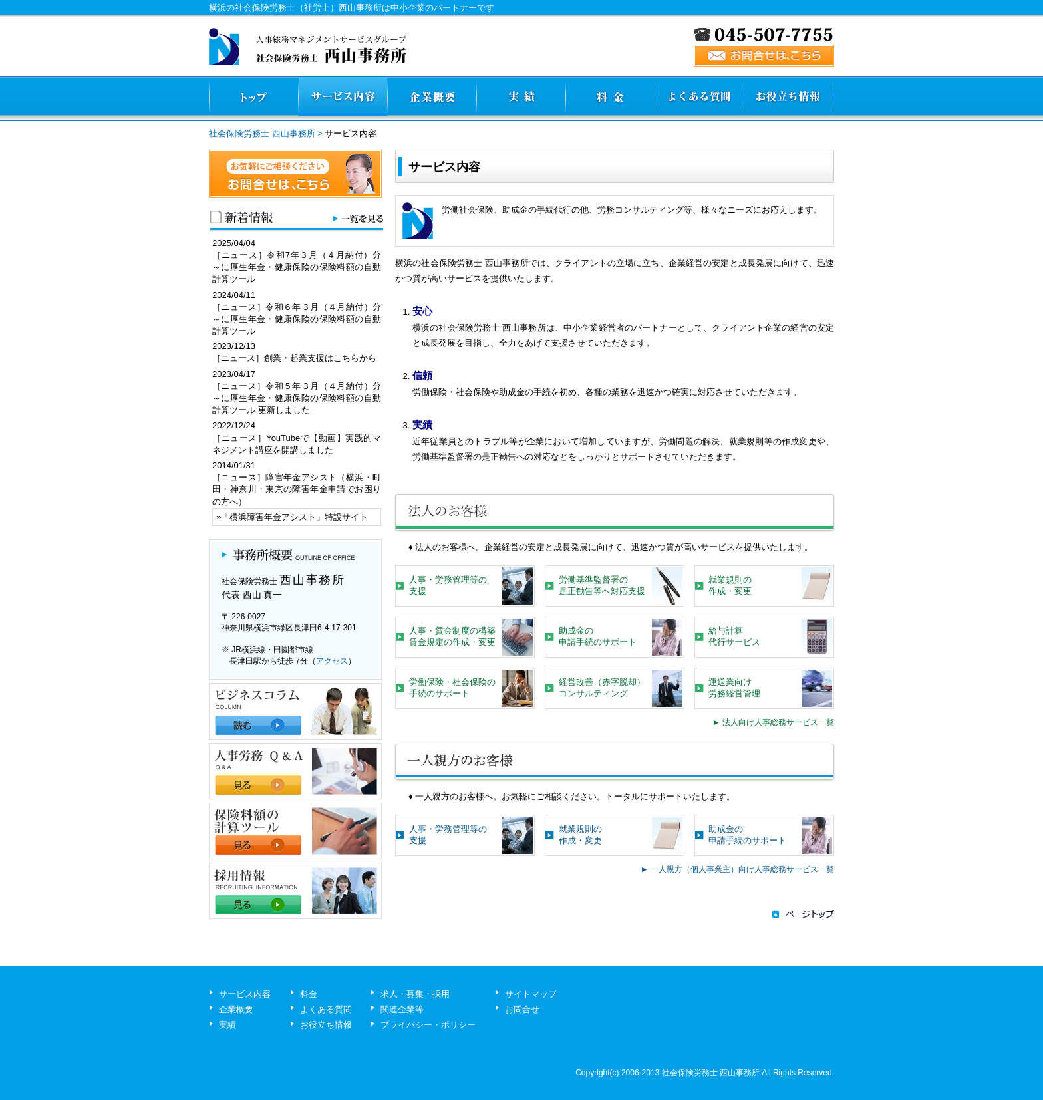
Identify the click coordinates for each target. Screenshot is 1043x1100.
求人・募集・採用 (415, 994)
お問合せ (522, 1009)
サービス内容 (245, 994)
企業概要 (236, 1009)
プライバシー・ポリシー (428, 1025)
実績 (227, 1025)
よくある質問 (326, 1009)
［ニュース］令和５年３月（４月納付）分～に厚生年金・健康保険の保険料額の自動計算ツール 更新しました (296, 398)
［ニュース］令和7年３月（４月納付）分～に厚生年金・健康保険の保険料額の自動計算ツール (296, 267)
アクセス (332, 661)
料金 (308, 994)
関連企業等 (402, 1009)
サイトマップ (531, 994)
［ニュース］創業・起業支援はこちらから (294, 358)
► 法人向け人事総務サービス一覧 (773, 722)
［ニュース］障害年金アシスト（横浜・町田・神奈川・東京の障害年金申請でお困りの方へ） (296, 489)
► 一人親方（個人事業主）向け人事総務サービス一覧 (737, 869)
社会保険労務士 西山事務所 (262, 133)
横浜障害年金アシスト (272, 517)
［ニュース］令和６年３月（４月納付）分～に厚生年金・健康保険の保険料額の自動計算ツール (296, 319)
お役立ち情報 (326, 1025)
